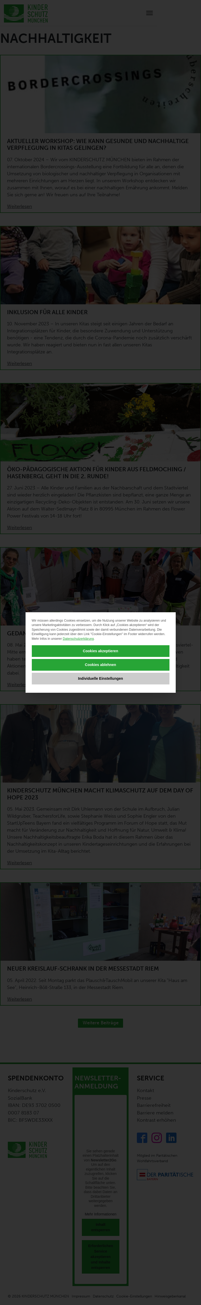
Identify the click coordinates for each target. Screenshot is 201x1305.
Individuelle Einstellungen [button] (100, 678)
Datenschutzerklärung (78, 639)
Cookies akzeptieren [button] (100, 651)
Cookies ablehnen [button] (100, 665)
